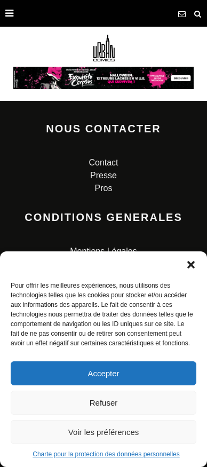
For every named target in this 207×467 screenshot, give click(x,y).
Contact (103, 162)
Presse (103, 175)
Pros (104, 188)
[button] (191, 264)
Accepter (103, 373)
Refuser (104, 402)
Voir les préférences (103, 432)
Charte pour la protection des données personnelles (106, 454)
